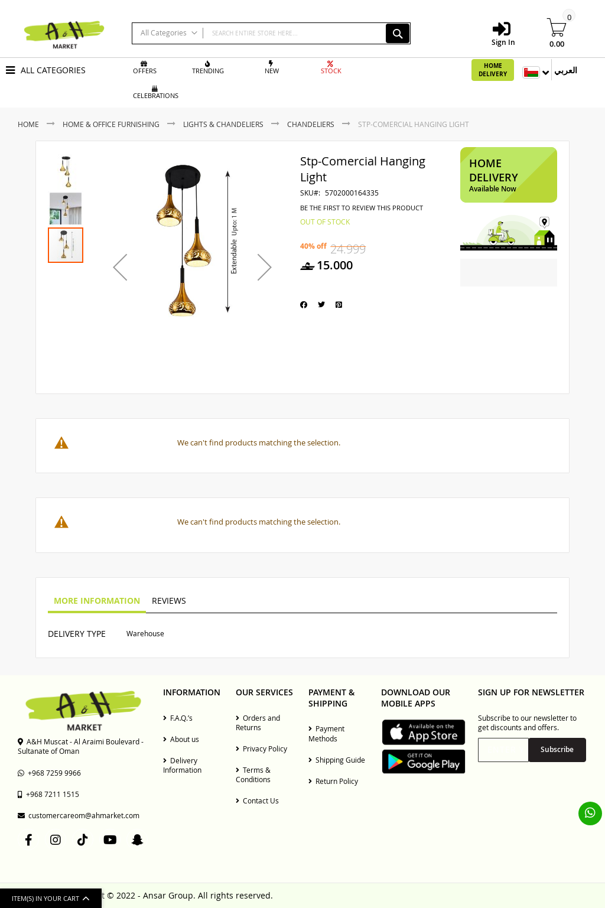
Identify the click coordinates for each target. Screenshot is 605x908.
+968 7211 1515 (48, 794)
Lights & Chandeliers (223, 124)
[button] (120, 267)
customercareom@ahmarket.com (78, 815)
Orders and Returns (258, 722)
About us (181, 739)
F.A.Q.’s (178, 718)
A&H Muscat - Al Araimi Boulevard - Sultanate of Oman (81, 746)
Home (28, 124)
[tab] (97, 601)
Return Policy (333, 781)
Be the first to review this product (361, 208)
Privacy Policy (261, 748)
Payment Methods (326, 733)
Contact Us (257, 800)
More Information (97, 600)
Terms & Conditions (253, 774)
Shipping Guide (336, 759)
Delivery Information (182, 765)
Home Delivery (493, 69)
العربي (565, 70)
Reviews (169, 600)
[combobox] (271, 33)
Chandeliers (310, 124)
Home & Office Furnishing (111, 124)
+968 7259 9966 (49, 772)
